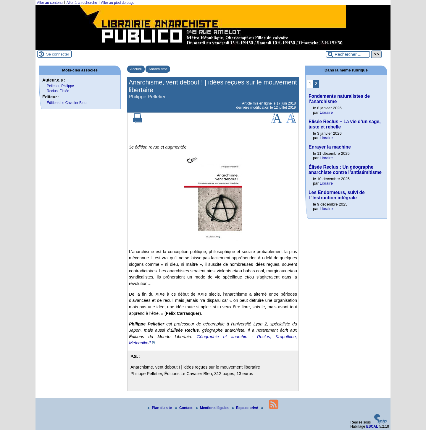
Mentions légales (213, 408)
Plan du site (160, 408)
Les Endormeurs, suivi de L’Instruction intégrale (337, 195)
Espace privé (245, 408)
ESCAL (372, 426)
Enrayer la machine (330, 146)
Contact (184, 408)
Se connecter (57, 54)
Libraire (326, 112)
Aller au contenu (50, 3)
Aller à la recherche (82, 3)
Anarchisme (158, 69)
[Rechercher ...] (348, 54)
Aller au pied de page (117, 3)
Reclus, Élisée (58, 91)
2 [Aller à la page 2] (316, 84)
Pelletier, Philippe (60, 86)
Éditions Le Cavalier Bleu (66, 103)
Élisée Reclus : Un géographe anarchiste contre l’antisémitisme (345, 169)
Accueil (136, 69)
